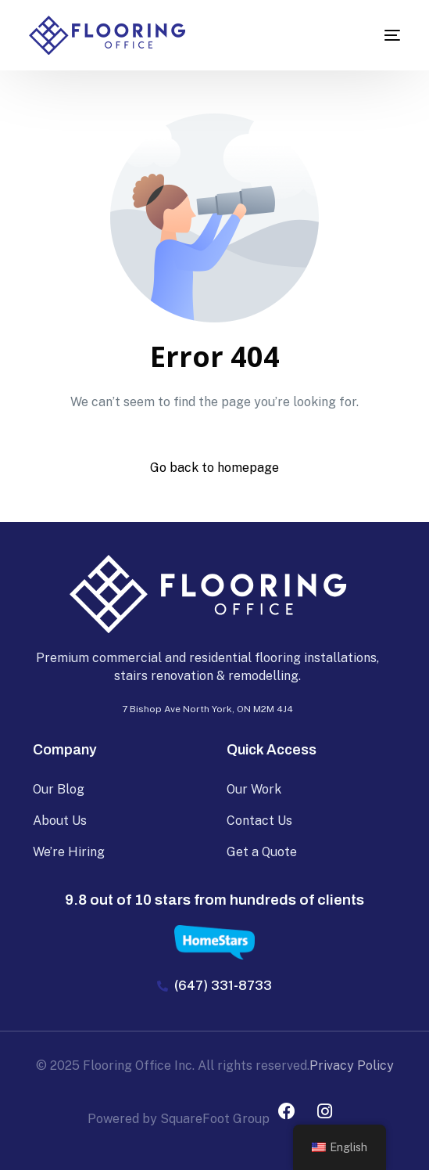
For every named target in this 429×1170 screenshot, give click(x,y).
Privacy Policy (351, 1065)
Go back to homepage (214, 467)
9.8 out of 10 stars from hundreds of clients (214, 899)
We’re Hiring (69, 851)
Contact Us (259, 820)
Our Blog (58, 789)
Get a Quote (262, 851)
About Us (60, 820)
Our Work (254, 789)
